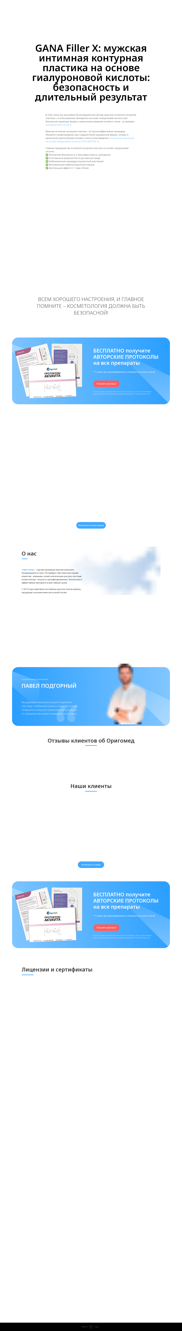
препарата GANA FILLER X (58, 124)
